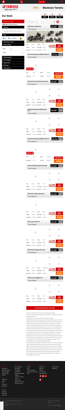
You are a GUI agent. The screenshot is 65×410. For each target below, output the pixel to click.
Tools (42, 2)
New (4, 38)
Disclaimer (54, 368)
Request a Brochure (19, 382)
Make (4, 48)
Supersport (4, 368)
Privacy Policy (55, 367)
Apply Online (18, 380)
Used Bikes (17, 372)
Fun (3, 382)
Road (3, 367)
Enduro (3, 381)
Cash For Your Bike (19, 377)
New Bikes (17, 368)
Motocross (4, 379)
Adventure (4, 384)
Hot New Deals (18, 367)
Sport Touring (5, 373)
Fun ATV (4, 390)
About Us (41, 368)
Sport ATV (4, 392)
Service (28, 367)
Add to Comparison (32, 29)
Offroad (4, 377)
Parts (28, 368)
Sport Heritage (5, 372)
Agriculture (4, 386)
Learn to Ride (42, 372)
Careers (41, 370)
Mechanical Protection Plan (32, 372)
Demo (10, 38)
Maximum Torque (6, 370)
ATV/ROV (4, 388)
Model (4, 52)
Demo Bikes (17, 370)
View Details (59, 46)
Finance (17, 378)
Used (15, 38)
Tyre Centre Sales (31, 370)
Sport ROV (4, 393)
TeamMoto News (43, 373)
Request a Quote (19, 383)
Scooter (4, 375)
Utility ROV (4, 395)
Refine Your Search (8, 21)
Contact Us (41, 367)
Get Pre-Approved (59, 49)
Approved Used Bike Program (19, 374)
